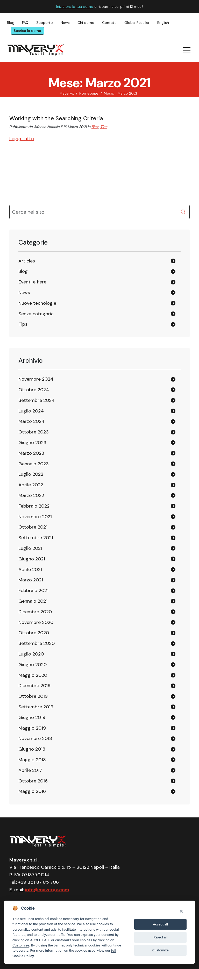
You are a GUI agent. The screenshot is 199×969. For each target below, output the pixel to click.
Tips (103, 126)
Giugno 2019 (31, 717)
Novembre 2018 (35, 738)
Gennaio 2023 (33, 464)
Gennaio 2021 (32, 601)
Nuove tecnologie (37, 303)
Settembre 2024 (36, 400)
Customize (20, 945)
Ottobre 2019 (33, 696)
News (65, 22)
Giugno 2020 (32, 664)
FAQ (25, 22)
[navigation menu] (187, 50)
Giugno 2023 (32, 442)
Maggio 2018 (32, 760)
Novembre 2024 (35, 379)
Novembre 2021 (35, 517)
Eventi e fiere (32, 282)
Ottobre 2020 (33, 633)
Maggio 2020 (32, 675)
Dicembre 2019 (34, 685)
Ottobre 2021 (32, 527)
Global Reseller (137, 22)
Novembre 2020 (35, 622)
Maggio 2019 (32, 728)
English (163, 22)
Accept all (160, 924)
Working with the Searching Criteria (56, 118)
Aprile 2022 (30, 485)
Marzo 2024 (31, 421)
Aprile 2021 (30, 569)
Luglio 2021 (30, 548)
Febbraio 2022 (33, 506)
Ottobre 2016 (33, 781)
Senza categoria (36, 314)
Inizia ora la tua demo (74, 6)
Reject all (160, 937)
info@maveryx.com (47, 890)
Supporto (44, 22)
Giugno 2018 (31, 749)
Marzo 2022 (31, 495)
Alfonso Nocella (47, 126)
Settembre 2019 (35, 707)
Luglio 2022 (30, 474)
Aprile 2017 (30, 770)
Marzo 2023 (31, 453)
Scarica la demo (27, 30)
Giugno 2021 (31, 559)
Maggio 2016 (32, 791)
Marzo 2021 (30, 580)
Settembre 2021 (35, 538)
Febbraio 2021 (33, 590)
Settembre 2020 (36, 643)
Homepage (88, 93)
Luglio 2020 (31, 654)
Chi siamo (85, 22)
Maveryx (67, 93)
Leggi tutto (21, 139)
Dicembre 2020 (35, 612)
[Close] (181, 911)
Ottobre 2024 (33, 390)
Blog (10, 22)
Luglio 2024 (31, 411)
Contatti (109, 22)
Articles (26, 261)
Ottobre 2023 (33, 432)
